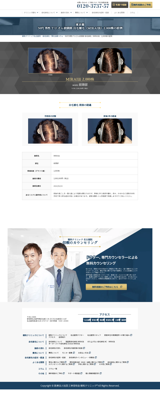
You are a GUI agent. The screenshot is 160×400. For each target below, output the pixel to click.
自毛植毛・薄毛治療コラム (55, 36)
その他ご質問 (104, 375)
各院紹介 (62, 347)
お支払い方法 (83, 363)
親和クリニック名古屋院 (31, 36)
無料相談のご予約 (55, 384)
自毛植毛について (55, 352)
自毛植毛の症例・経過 (100, 13)
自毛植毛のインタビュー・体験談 (81, 368)
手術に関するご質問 (85, 375)
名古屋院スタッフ (94, 345)
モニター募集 (67, 363)
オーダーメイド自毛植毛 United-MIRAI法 (64, 354)
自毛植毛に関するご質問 (117, 372)
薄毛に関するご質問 (56, 372)
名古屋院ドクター (77, 345)
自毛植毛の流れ (54, 358)
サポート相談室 (74, 384)
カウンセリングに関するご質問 (60, 375)
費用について (54, 363)
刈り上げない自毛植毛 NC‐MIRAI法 (101, 352)
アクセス (52, 347)
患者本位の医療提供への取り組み (117, 345)
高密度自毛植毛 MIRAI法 (75, 352)
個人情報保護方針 (92, 384)
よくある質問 (119, 13)
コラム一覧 (53, 379)
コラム (132, 13)
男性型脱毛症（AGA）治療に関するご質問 (86, 372)
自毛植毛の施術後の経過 (73, 358)
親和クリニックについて (58, 345)
